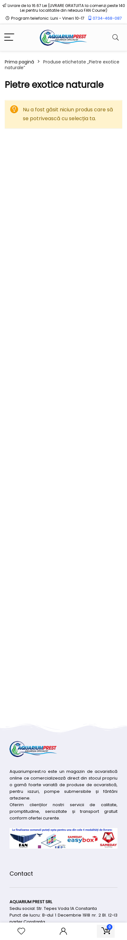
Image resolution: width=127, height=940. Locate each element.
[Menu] (9, 37)
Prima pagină (19, 62)
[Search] (115, 37)
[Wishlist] (21, 931)
